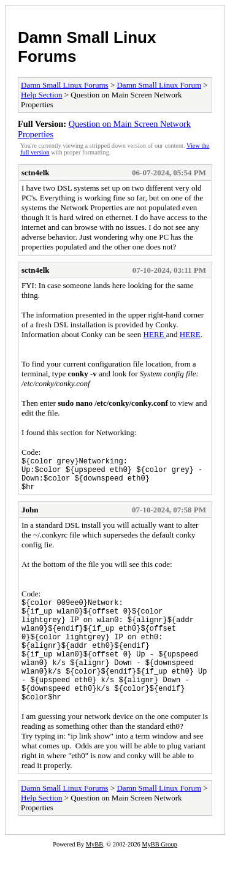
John (29, 517)
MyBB (94, 873)
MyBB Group (159, 873)
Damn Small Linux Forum (159, 84)
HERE (155, 334)
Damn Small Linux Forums (65, 84)
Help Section (42, 94)
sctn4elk (35, 172)
